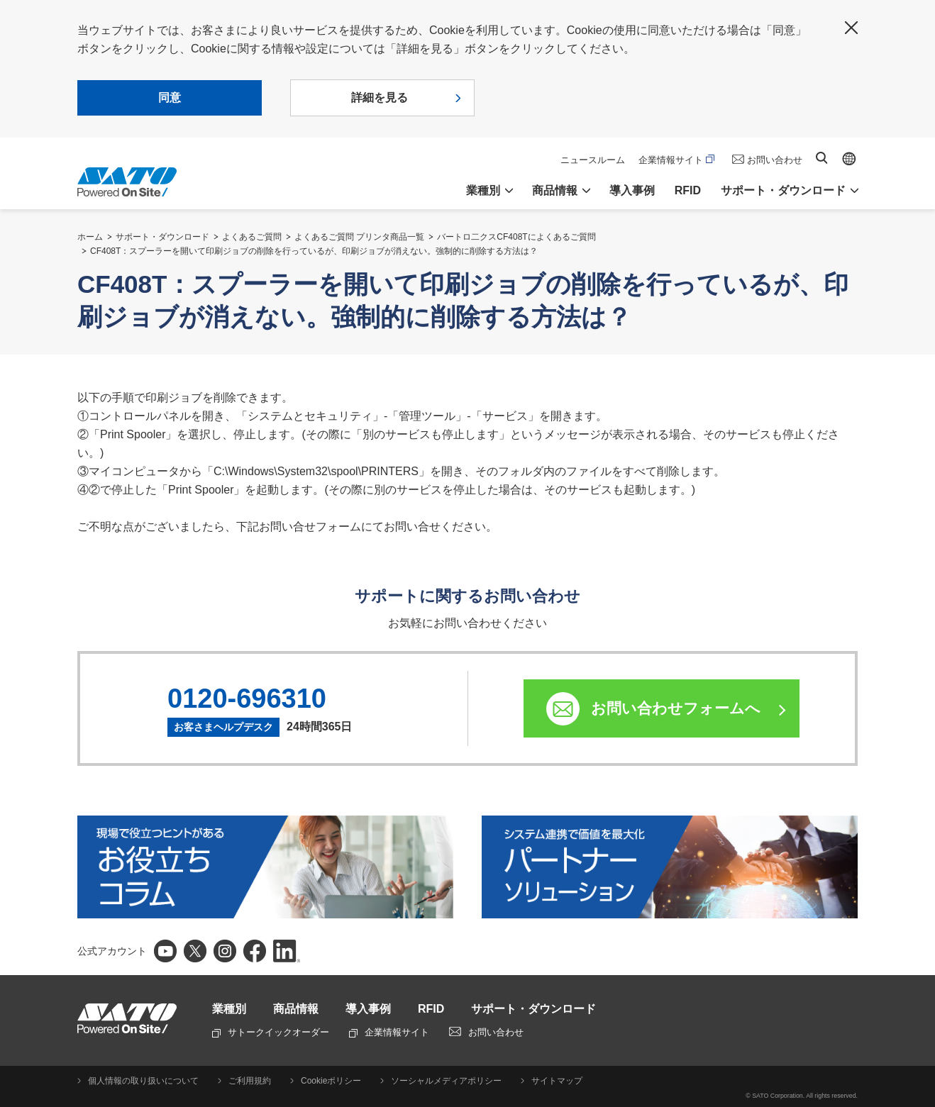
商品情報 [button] (554, 190)
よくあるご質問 (252, 237)
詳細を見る (379, 97)
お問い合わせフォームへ (675, 708)
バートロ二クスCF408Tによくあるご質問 (516, 237)
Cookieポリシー (331, 1081)
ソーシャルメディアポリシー (446, 1081)
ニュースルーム (592, 160)
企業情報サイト (676, 160)
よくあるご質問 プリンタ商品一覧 (359, 237)
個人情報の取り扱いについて (143, 1081)
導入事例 (632, 190)
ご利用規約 (249, 1081)
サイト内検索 (821, 158)
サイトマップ (556, 1081)
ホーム (90, 237)
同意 (169, 97)
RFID (688, 190)
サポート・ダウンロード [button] (783, 190)
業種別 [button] (483, 190)
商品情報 (296, 1009)
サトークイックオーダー (270, 1032)
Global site (849, 158)
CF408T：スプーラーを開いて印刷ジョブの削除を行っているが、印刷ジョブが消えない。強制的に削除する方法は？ (314, 251)
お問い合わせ (774, 160)
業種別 (229, 1009)
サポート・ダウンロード (162, 237)
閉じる (851, 27)
